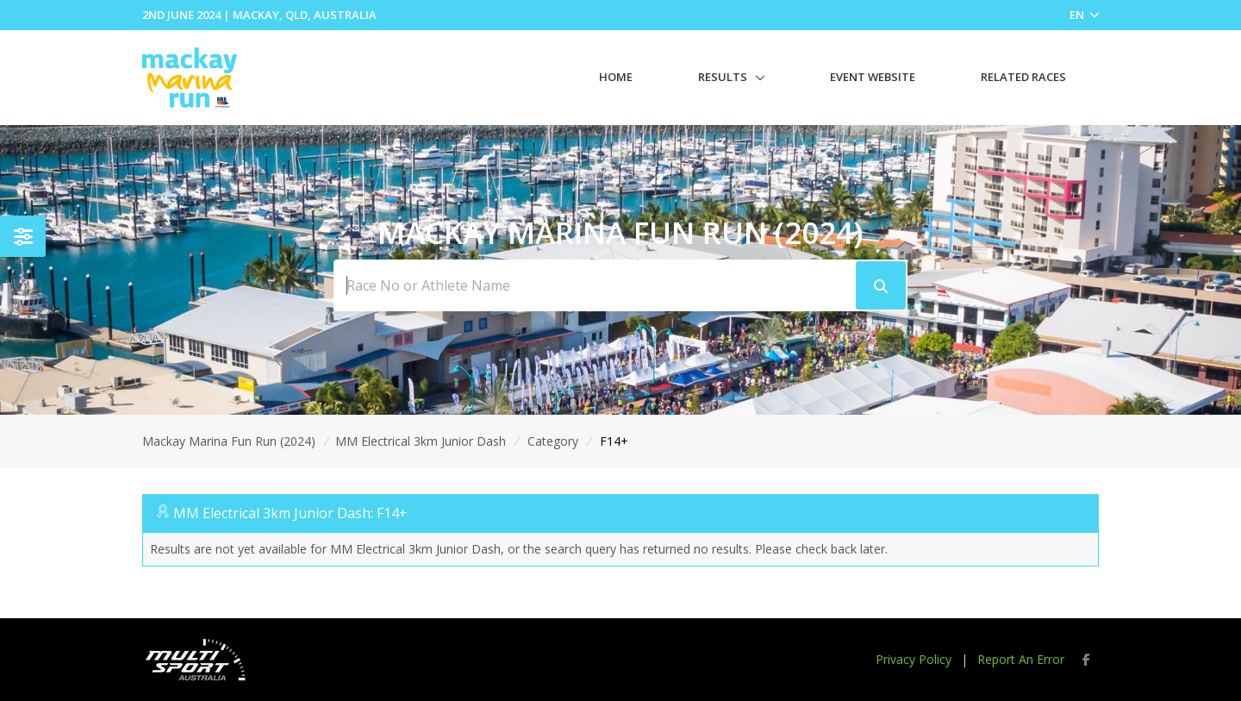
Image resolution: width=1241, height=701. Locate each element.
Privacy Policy (913, 659)
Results (722, 76)
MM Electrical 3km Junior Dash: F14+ (290, 513)
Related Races (1023, 76)
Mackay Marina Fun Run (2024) (228, 441)
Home (616, 76)
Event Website (872, 76)
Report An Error (1020, 659)
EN (1084, 14)
